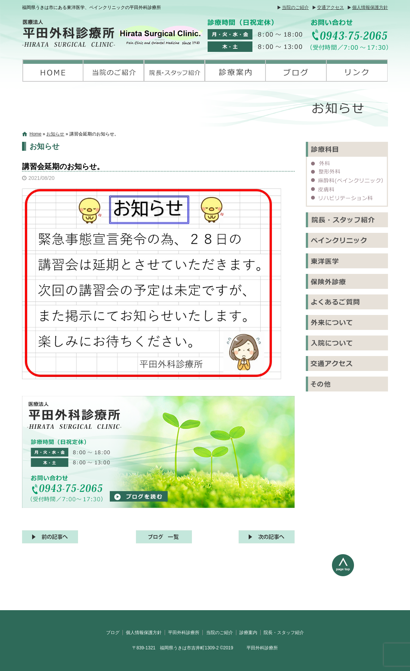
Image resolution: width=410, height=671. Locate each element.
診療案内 (235, 70)
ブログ (296, 70)
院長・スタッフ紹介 (174, 70)
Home (35, 134)
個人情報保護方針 (370, 7)
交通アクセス (330, 7)
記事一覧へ (164, 536)
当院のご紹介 (295, 7)
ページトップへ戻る (360, 582)
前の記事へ (50, 536)
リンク (357, 70)
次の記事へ (267, 536)
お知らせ (55, 134)
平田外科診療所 (52, 70)
